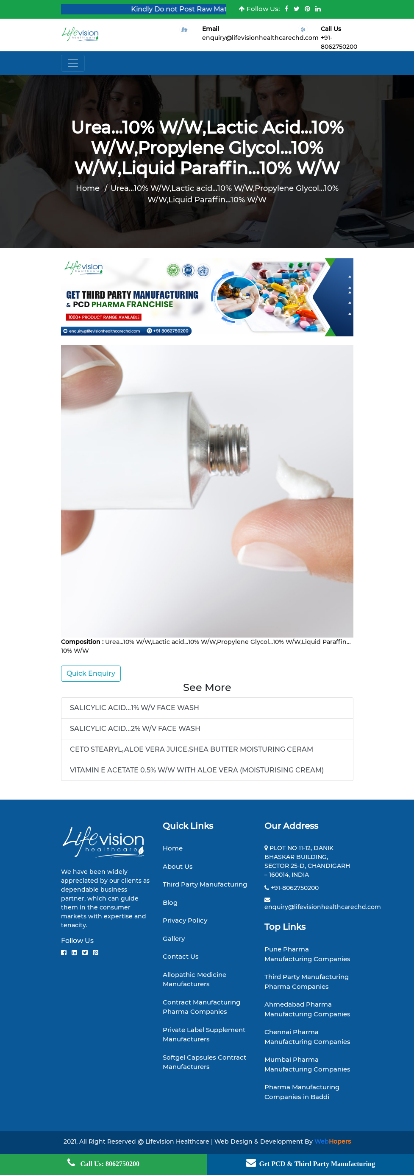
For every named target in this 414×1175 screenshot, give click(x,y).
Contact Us (181, 956)
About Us (178, 866)
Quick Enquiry (91, 673)
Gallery (174, 938)
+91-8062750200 (295, 888)
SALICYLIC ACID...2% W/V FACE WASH (135, 729)
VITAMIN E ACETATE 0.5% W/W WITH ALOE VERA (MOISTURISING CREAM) (197, 770)
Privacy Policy (185, 920)
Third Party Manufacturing (205, 884)
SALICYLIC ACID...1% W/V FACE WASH (134, 708)
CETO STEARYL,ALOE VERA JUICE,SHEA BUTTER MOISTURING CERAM (191, 749)
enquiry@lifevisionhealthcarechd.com (260, 38)
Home (88, 188)
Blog (170, 902)
